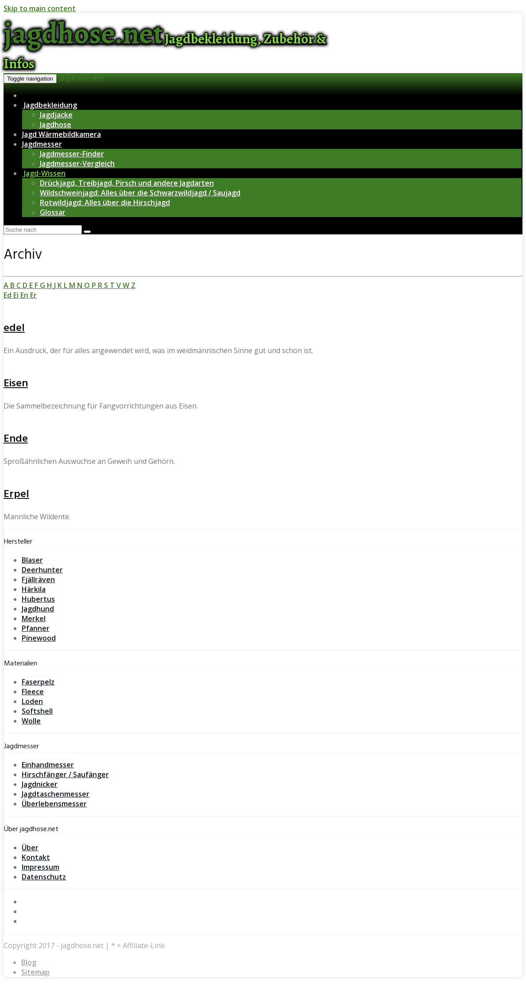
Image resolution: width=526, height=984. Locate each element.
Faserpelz (38, 682)
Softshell (37, 711)
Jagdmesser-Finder (72, 154)
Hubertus (38, 599)
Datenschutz (44, 877)
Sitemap (35, 972)
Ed (8, 295)
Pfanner (36, 628)
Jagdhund (38, 609)
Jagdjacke (56, 115)
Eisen (16, 383)
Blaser (32, 560)
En (25, 295)
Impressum (40, 867)
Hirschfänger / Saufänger (65, 774)
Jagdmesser (42, 144)
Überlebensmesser (54, 804)
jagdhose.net (81, 78)
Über (30, 847)
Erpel (16, 494)
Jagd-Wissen (44, 173)
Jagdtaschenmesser (55, 794)
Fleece (33, 691)
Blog (28, 962)
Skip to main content (40, 8)
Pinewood (39, 638)
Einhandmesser (48, 765)
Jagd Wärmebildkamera (61, 134)
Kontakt (36, 857)
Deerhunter (42, 570)
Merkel (34, 618)
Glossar (53, 212)
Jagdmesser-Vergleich (77, 163)
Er (33, 295)
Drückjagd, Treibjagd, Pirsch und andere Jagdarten (127, 183)
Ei (16, 295)
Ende (16, 439)
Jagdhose (55, 124)
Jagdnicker (40, 784)
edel (14, 328)
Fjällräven (38, 579)
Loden (32, 701)
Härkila (34, 589)
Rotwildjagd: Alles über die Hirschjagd (105, 202)
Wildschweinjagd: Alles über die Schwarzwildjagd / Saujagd (140, 193)
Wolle (31, 721)
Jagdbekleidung (49, 105)
